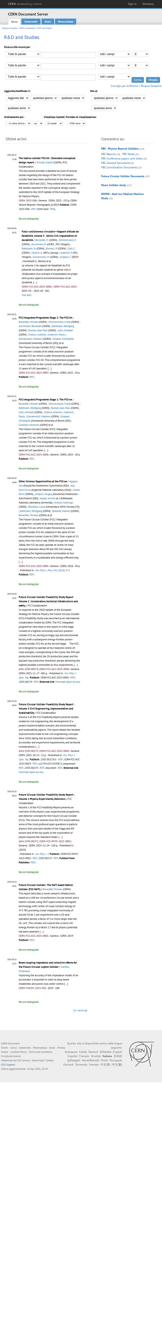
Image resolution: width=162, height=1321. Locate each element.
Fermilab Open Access (67, 681)
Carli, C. (71, 248)
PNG (52, 209)
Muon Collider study (113, 185)
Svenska (94, 1064)
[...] (35, 282)
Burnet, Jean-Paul (38, 330)
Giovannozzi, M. (41, 257)
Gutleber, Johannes (29, 425)
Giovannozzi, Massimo (31, 339)
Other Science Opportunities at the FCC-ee (43, 481)
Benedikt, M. (42, 240)
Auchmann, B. (38, 244)
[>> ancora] (80, 1010)
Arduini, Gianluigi (63, 502)
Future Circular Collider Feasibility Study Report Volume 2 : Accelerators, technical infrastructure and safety (48, 601)
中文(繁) (117, 1064)
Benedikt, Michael (28, 322)
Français (84, 1056)
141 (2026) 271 (52, 570)
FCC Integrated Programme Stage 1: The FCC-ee (45, 399)
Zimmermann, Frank (60, 322)
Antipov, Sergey (43, 494)
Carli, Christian (65, 330)
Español (73, 1056)
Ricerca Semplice (151, 86)
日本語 (118, 1056)
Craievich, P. (66, 252)
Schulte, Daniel (44, 162)
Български (71, 1052)
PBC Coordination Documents (119, 167)
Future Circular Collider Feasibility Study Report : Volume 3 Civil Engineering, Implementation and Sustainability (47, 709)
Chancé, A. (37, 252)
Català (83, 1052)
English (117, 1052)
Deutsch (93, 1052)
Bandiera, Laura (36, 506)
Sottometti (30, 21)
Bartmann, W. (29, 248)
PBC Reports (108, 154)
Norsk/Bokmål (90, 1060)
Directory (148, 4)
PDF (33, 209)
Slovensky (81, 1064)
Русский (68, 1064)
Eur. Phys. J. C (42, 854)
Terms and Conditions (40, 1052)
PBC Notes (128, 154)
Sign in (132, 4)
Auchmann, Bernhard (30, 326)
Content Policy (19, 1052)
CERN (25, 4)
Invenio (16, 1056)
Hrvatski (96, 1056)
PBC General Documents (116, 163)
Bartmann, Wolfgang (63, 326)
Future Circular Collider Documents (122, 176)
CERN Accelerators (27, 28)
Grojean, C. (65, 257)
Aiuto (48, 21)
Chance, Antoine (37, 334)
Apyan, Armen (47, 498)
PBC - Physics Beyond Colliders (120, 148)
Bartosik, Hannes (61, 511)
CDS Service (23, 1060)
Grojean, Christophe (63, 339)
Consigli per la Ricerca (124, 86)
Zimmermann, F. (68, 240)
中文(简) (105, 1064)
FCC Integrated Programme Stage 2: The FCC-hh (45, 317)
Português (116, 1060)
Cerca (14, 21)
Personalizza (65, 21)
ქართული (73, 1060)
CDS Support (8, 1064)
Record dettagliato (29, 218)
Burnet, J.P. (51, 248)
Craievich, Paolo (56, 334)
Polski (104, 1060)
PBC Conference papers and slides (122, 158)
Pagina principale (9, 28)
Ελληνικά (105, 1052)
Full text (26, 295)
